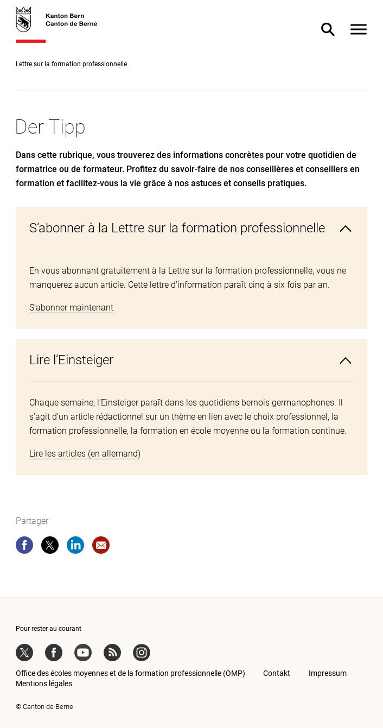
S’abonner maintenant (71, 307)
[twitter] (50, 547)
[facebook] (24, 547)
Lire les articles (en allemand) (85, 453)
